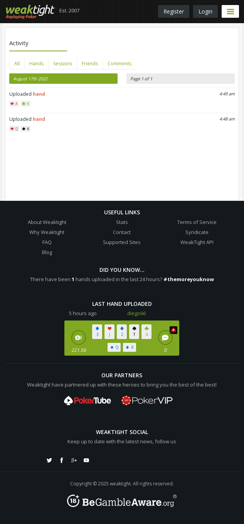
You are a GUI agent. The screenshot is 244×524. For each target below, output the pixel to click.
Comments (119, 63)
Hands (36, 63)
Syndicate (197, 232)
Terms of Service (197, 222)
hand (39, 94)
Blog (47, 252)
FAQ (47, 242)
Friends (90, 63)
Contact (122, 232)
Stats (122, 222)
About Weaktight (47, 222)
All (17, 63)
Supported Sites (122, 242)
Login (205, 11)
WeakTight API (197, 242)
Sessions (62, 63)
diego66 (136, 313)
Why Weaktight (46, 232)
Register (173, 11)
